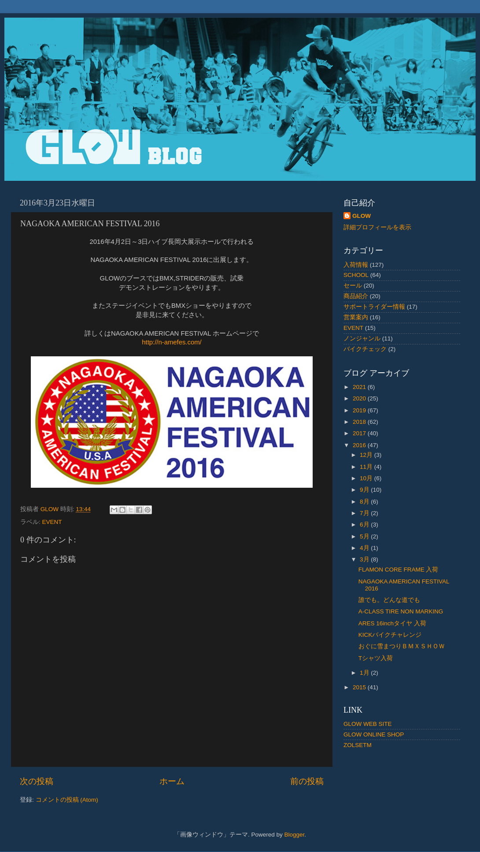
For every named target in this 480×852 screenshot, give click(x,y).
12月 (367, 455)
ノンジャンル (361, 338)
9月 (365, 489)
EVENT (52, 522)
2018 (360, 422)
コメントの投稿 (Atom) (67, 799)
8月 (365, 501)
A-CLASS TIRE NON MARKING (404, 611)
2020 (360, 398)
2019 (360, 410)
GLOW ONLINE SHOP (373, 734)
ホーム (172, 781)
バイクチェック (365, 349)
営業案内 (355, 317)
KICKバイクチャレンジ (390, 635)
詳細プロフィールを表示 (377, 227)
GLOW (361, 216)
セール (352, 285)
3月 (365, 559)
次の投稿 (36, 781)
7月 (365, 513)
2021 (360, 387)
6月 (365, 524)
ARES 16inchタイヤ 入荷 (392, 623)
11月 (367, 466)
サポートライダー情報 (374, 306)
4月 (365, 548)
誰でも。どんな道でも (389, 600)
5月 (365, 536)
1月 (365, 672)
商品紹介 (355, 296)
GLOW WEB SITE (367, 724)
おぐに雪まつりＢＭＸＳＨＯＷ (401, 646)
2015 (360, 687)
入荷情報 (355, 265)
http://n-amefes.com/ (171, 342)
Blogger (294, 834)
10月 (367, 478)
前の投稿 (307, 781)
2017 (360, 433)
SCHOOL (356, 275)
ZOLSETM (357, 745)
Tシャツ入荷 (375, 658)
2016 (360, 445)
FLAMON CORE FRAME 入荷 (398, 569)
